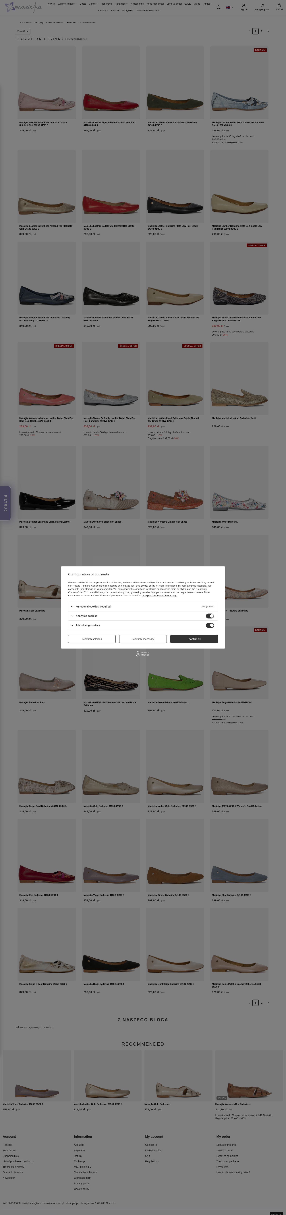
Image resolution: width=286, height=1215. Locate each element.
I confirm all (194, 639)
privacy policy (148, 585)
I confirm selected (92, 639)
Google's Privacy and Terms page (159, 595)
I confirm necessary (143, 639)
